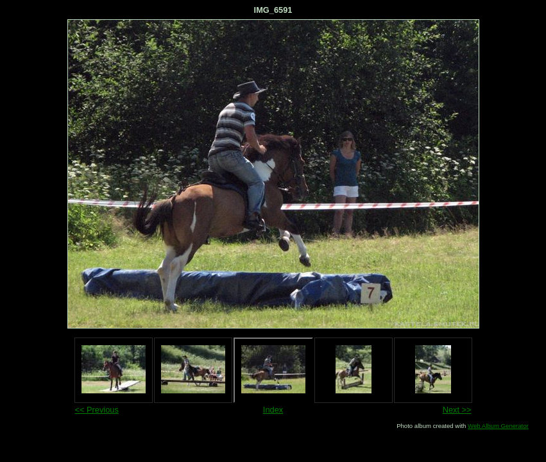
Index (273, 410)
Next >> (457, 410)
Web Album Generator (498, 425)
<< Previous (97, 410)
